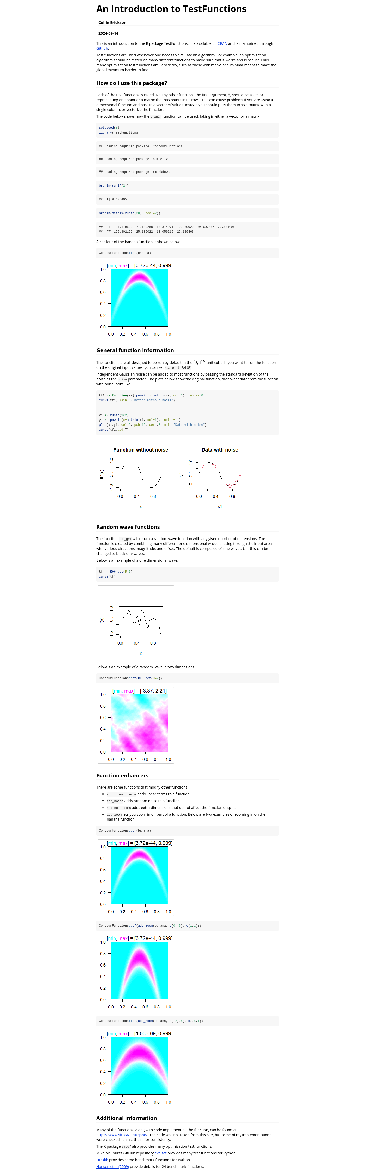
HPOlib (102, 1161)
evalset (161, 1154)
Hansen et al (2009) (112, 1167)
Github (102, 48)
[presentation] (199, 362)
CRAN (222, 43)
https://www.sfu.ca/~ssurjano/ (121, 1135)
